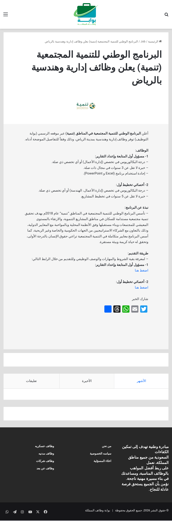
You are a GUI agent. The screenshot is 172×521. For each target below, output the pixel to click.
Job (143, 41)
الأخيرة (87, 381)
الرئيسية (155, 41)
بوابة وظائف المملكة (97, 512)
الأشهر (141, 381)
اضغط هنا (141, 270)
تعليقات (31, 381)
